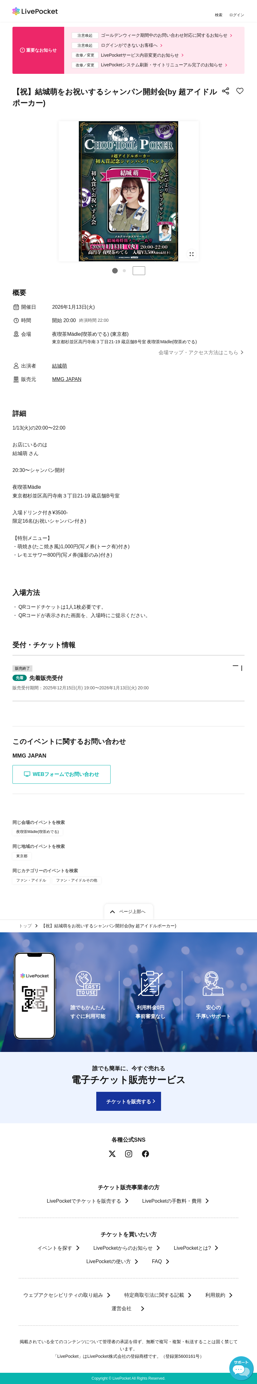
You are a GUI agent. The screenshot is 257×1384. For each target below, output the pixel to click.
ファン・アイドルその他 (76, 880)
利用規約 (215, 1295)
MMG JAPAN (66, 379)
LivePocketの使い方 (108, 1261)
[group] (129, 191)
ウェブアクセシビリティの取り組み (63, 1295)
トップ (25, 925)
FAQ (157, 1261)
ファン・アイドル (31, 880)
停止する (139, 270)
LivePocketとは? (192, 1248)
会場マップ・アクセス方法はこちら (198, 352)
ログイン (236, 15)
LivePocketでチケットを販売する (84, 1201)
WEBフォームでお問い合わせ (61, 774)
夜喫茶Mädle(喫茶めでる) (37, 832)
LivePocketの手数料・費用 (172, 1201)
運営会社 (124, 1308)
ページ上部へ (132, 911)
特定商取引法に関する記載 (154, 1295)
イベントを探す (54, 1248)
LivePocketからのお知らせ (123, 1248)
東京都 (21, 856)
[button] (115, 270)
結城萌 (59, 366)
